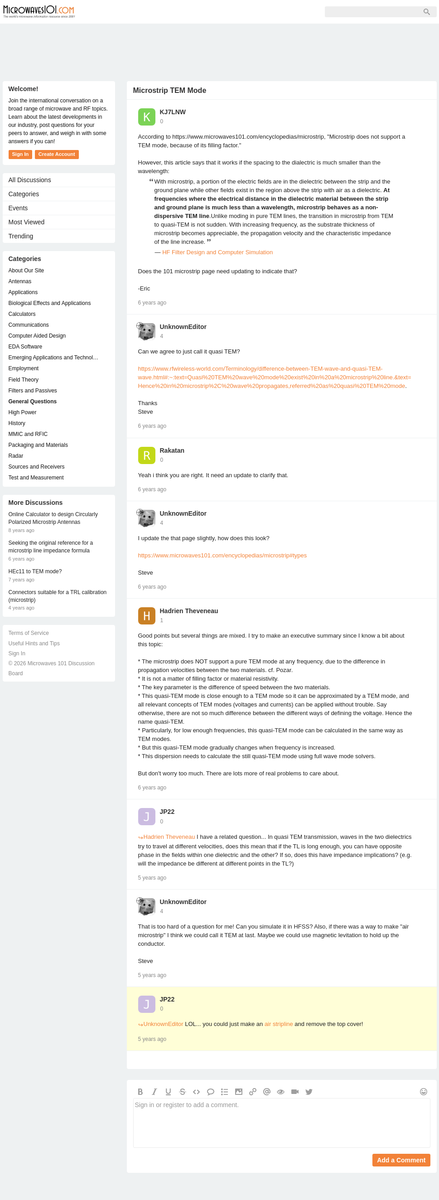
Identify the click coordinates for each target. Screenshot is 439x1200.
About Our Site (26, 270)
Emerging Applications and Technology (54, 357)
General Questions (33, 401)
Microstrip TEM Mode (170, 90)
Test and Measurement (36, 477)
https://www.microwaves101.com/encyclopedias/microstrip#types (222, 555)
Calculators (22, 314)
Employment (24, 368)
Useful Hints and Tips (34, 643)
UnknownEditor (183, 326)
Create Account (57, 154)
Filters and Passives (33, 390)
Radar (16, 456)
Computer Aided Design (37, 336)
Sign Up (186, 12)
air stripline (279, 1024)
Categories (24, 194)
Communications (29, 325)
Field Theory (24, 380)
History (17, 423)
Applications (23, 292)
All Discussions (30, 180)
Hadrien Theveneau (189, 611)
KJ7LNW (173, 112)
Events (18, 208)
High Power (23, 412)
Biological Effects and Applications (50, 303)
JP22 (167, 811)
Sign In (224, 12)
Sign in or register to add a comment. (281, 1123)
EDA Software (26, 347)
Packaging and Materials (38, 445)
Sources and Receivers (37, 467)
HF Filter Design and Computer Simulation (217, 252)
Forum (105, 12)
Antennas (20, 281)
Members (145, 12)
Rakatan (172, 450)
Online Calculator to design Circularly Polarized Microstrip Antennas (53, 518)
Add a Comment (401, 1160)
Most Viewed (27, 222)
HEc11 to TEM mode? (35, 571)
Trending (21, 236)
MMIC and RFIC (28, 434)
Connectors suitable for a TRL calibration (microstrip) (58, 596)
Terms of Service (29, 633)
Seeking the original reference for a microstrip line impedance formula (51, 547)
